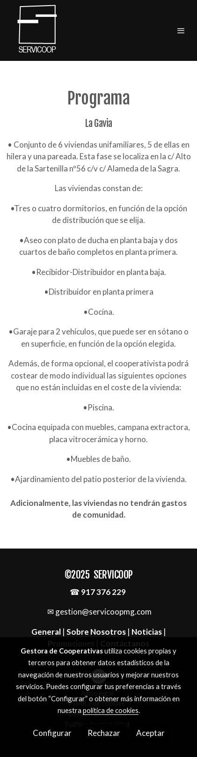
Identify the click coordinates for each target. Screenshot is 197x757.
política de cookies (111, 710)
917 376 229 (103, 592)
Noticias (146, 632)
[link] (37, 30)
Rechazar (104, 733)
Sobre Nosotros (96, 632)
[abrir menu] (181, 30)
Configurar (52, 733)
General (46, 632)
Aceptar (150, 733)
